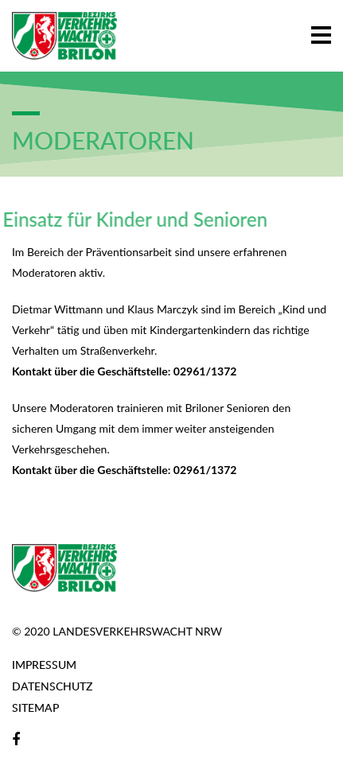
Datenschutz (52, 686)
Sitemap (35, 707)
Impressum (44, 664)
